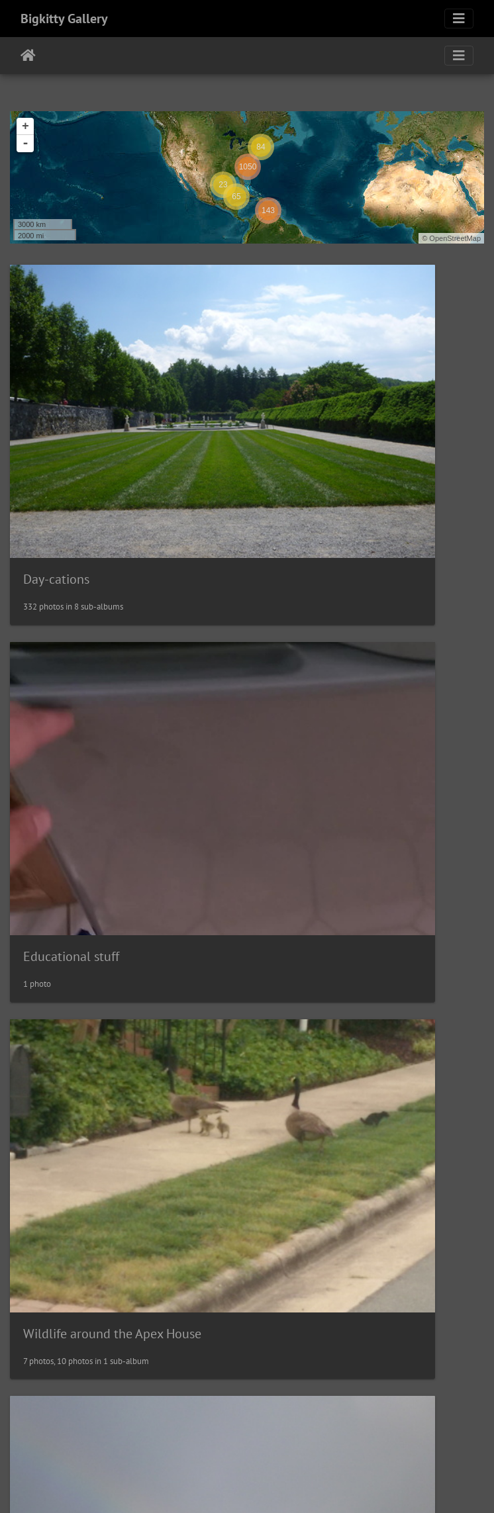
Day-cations (56, 442)
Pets (34, 1165)
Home (28, 56)
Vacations (50, 924)
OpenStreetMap (455, 238)
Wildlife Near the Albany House (357, 1165)
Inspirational (306, 683)
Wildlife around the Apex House (112, 683)
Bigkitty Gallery (64, 18)
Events (289, 924)
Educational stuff (318, 442)
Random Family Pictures (90, 1405)
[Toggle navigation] (458, 18)
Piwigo (274, 1485)
